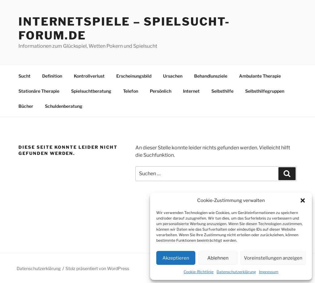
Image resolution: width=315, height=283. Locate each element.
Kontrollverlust (89, 76)
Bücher (25, 106)
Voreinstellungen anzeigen (273, 258)
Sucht (24, 76)
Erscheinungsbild (133, 76)
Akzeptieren (175, 258)
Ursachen (172, 76)
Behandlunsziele (210, 76)
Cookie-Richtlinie (198, 271)
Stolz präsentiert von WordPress (97, 268)
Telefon (130, 91)
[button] (303, 200)
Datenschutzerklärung (236, 271)
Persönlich (160, 91)
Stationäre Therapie (38, 91)
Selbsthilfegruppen (264, 91)
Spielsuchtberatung (91, 91)
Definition (52, 76)
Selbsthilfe (222, 91)
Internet (191, 91)
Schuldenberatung (63, 106)
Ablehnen (218, 258)
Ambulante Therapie (260, 76)
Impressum (268, 271)
